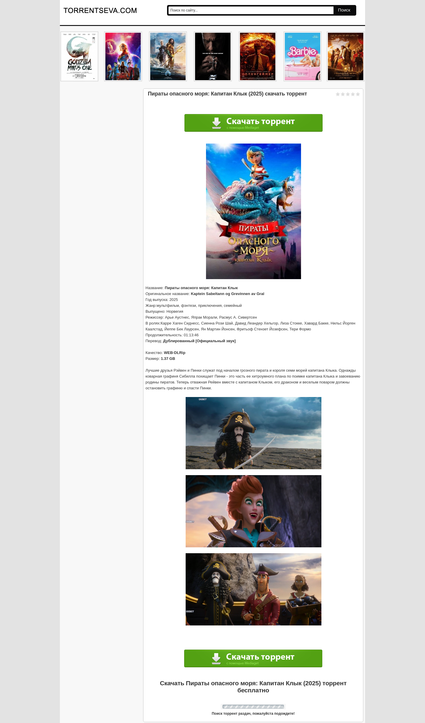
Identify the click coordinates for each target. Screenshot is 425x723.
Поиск (344, 9)
